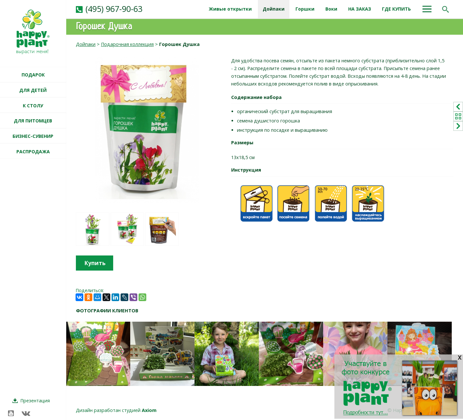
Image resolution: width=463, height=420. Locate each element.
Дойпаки (85, 44)
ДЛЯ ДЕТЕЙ (33, 90)
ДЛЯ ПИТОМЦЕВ (33, 121)
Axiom (149, 410)
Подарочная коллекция (127, 44)
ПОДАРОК (33, 75)
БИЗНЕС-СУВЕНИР (33, 136)
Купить (94, 263)
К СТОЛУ (33, 106)
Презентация (35, 401)
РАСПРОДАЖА (33, 151)
